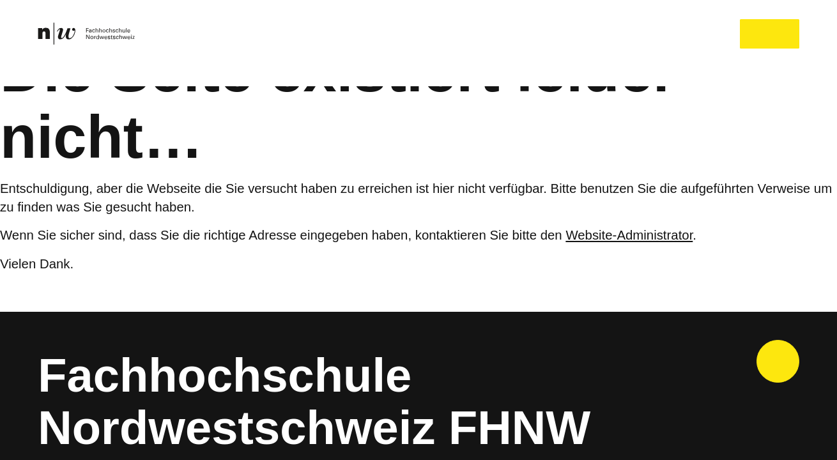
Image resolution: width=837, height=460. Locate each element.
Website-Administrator (645, 235)
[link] (86, 33)
